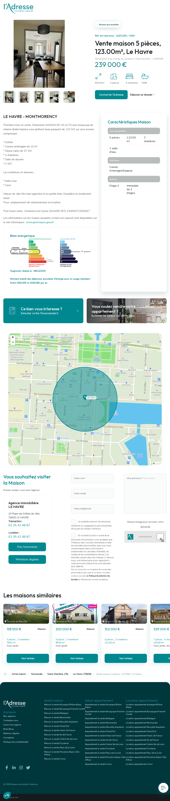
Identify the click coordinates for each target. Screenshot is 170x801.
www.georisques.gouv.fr (40, 222)
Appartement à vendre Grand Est (100, 731)
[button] (85, 399)
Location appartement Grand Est (141, 731)
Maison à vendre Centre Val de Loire (60, 739)
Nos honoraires (27, 547)
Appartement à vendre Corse (98, 764)
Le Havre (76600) (82, 674)
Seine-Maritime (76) (57, 674)
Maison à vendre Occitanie (56, 743)
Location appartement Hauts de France (144, 735)
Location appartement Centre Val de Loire (145, 744)
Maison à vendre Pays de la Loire (59, 747)
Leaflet (157, 463)
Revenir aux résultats (108, 24)
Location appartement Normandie (141, 722)
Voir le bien (28, 658)
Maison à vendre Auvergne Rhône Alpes (62, 704)
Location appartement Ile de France (142, 740)
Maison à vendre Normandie (57, 717)
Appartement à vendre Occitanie (100, 748)
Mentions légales (27, 559)
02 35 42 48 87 (19, 525)
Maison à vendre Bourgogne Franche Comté (64, 709)
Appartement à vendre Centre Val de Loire (104, 744)
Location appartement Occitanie (141, 748)
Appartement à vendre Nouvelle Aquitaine (104, 727)
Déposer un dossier (143, 95)
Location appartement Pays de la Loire (144, 753)
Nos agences (9, 716)
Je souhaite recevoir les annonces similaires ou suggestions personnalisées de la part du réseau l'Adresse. (91, 525)
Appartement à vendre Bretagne (99, 718)
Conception (8, 737)
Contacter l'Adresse (111, 94)
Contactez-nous (10, 720)
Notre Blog (8, 729)
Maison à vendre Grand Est (56, 726)
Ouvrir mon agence (12, 724)
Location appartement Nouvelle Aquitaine (145, 727)
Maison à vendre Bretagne (56, 713)
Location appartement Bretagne (140, 718)
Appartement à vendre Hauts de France (103, 735)
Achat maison (19, 674)
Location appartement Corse (139, 764)
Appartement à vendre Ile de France (101, 740)
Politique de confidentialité (15, 742)
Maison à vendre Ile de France (58, 734)
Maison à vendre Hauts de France (59, 730)
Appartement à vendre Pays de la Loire (103, 753)
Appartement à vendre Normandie (101, 722)
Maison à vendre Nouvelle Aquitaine (61, 721)
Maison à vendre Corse (54, 759)
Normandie (36, 674)
